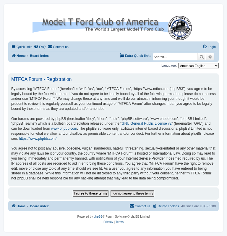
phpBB (98, 216)
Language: (169, 65)
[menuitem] (40, 46)
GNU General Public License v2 (146, 123)
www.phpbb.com (64, 128)
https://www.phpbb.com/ (37, 139)
